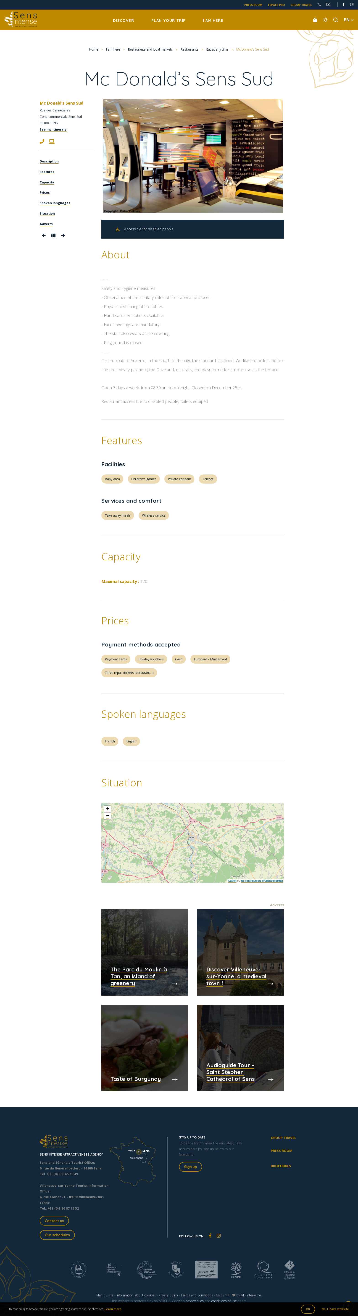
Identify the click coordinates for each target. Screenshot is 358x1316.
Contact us (54, 1220)
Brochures (281, 1166)
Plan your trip (168, 20)
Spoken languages (55, 203)
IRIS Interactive (251, 1295)
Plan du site (104, 1295)
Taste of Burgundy (136, 1078)
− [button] (107, 816)
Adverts (46, 224)
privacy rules (195, 1301)
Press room (253, 5)
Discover (123, 20)
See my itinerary (53, 129)
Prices (45, 192)
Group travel (301, 5)
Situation (47, 213)
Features (47, 172)
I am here (213, 20)
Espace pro (276, 5)
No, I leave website (335, 1309)
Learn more (113, 1309)
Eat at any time (217, 49)
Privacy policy (168, 1295)
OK (308, 1309)
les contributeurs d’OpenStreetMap (262, 880)
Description (49, 161)
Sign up (190, 1166)
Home (93, 49)
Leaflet (232, 880)
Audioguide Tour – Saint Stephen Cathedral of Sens (230, 1072)
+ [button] (107, 809)
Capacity (47, 182)
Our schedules (57, 1235)
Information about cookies (136, 1295)
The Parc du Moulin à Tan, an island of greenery (139, 976)
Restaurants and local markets (150, 49)
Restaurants (189, 49)
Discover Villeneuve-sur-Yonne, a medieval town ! (236, 976)
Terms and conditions (197, 1295)
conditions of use (224, 1301)
